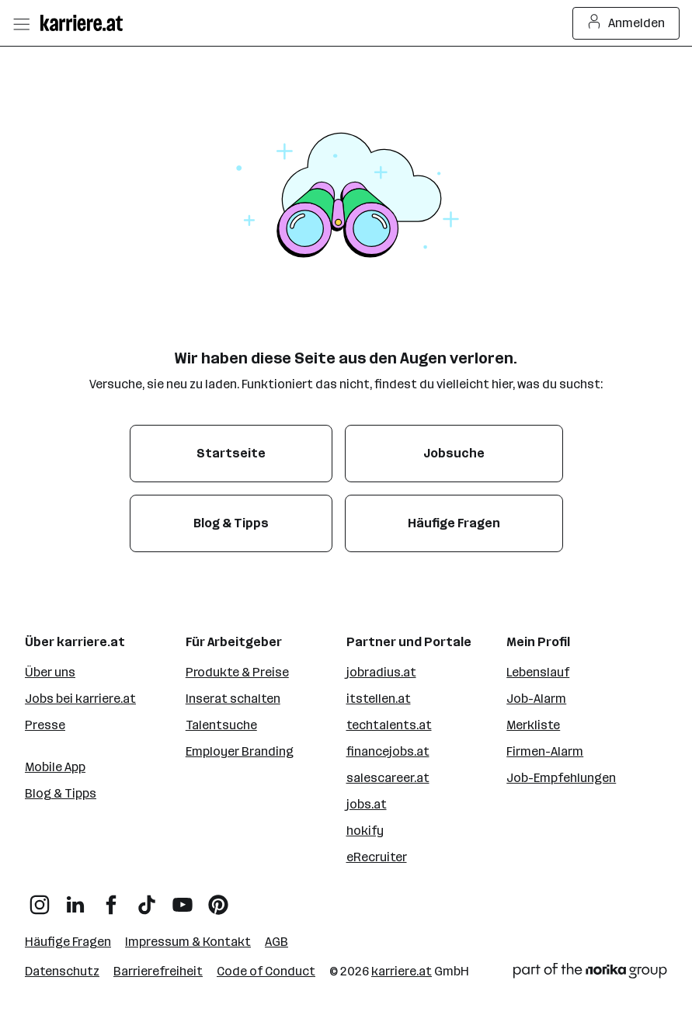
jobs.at (366, 804)
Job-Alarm (536, 698)
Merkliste (533, 725)
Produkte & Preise (237, 672)
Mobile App (55, 767)
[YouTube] (182, 899)
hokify (365, 830)
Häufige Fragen (68, 941)
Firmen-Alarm (544, 751)
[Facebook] (111, 899)
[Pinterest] (218, 899)
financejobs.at (387, 751)
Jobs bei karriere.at (80, 698)
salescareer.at (387, 777)
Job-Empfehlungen (561, 777)
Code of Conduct (266, 971)
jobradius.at (381, 672)
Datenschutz (62, 971)
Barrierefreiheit (158, 971)
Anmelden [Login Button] (626, 23)
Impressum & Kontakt (188, 941)
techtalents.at (389, 725)
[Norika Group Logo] (590, 973)
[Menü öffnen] (21, 23)
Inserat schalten (233, 698)
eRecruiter (376, 857)
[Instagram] (39, 899)
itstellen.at (378, 698)
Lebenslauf (537, 672)
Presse (45, 725)
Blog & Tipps (60, 793)
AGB (276, 941)
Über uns (50, 672)
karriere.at (401, 971)
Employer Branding (240, 751)
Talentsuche (221, 725)
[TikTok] (147, 899)
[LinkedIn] (75, 899)
